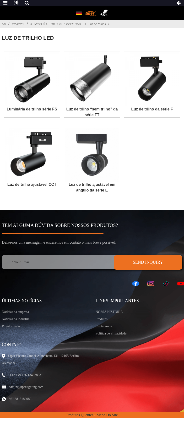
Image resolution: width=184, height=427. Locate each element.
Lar (4, 24)
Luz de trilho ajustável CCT (31, 184)
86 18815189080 (20, 399)
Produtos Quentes (79, 415)
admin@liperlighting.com (26, 387)
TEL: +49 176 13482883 (24, 375)
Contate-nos (104, 326)
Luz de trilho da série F (152, 109)
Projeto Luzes (11, 326)
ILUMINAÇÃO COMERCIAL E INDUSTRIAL (55, 24)
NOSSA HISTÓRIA (109, 312)
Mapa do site (107, 415)
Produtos (17, 24)
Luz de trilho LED (99, 24)
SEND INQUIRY (148, 262)
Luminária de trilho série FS (32, 109)
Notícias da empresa (15, 312)
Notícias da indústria (16, 319)
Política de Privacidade (111, 333)
